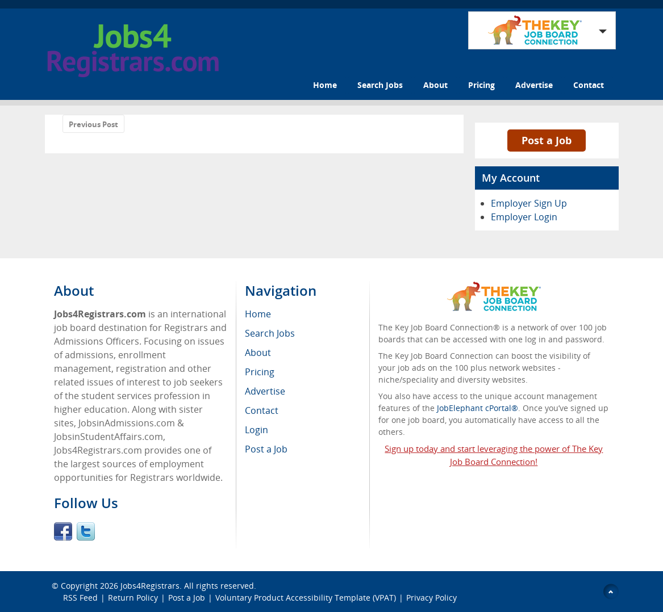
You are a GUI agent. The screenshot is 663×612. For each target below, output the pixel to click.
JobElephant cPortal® (477, 408)
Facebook (63, 531)
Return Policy (133, 597)
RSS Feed (80, 597)
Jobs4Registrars (150, 585)
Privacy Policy (432, 597)
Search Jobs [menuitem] (270, 333)
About (435, 84)
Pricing (481, 84)
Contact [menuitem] (261, 410)
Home (325, 84)
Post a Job (547, 140)
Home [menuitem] (258, 314)
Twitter (86, 531)
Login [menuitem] (256, 430)
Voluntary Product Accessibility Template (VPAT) (305, 597)
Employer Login (524, 217)
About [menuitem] (258, 352)
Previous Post (93, 124)
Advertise (534, 84)
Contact (588, 84)
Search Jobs (380, 84)
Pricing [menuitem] (259, 372)
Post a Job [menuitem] (266, 449)
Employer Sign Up (529, 203)
